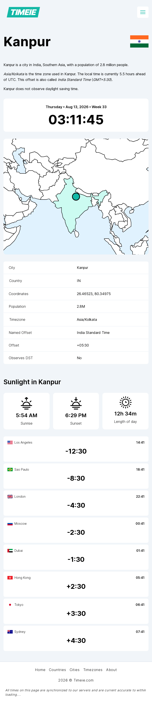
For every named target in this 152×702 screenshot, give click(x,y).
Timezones (93, 670)
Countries (57, 670)
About (111, 670)
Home (40, 670)
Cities (75, 670)
